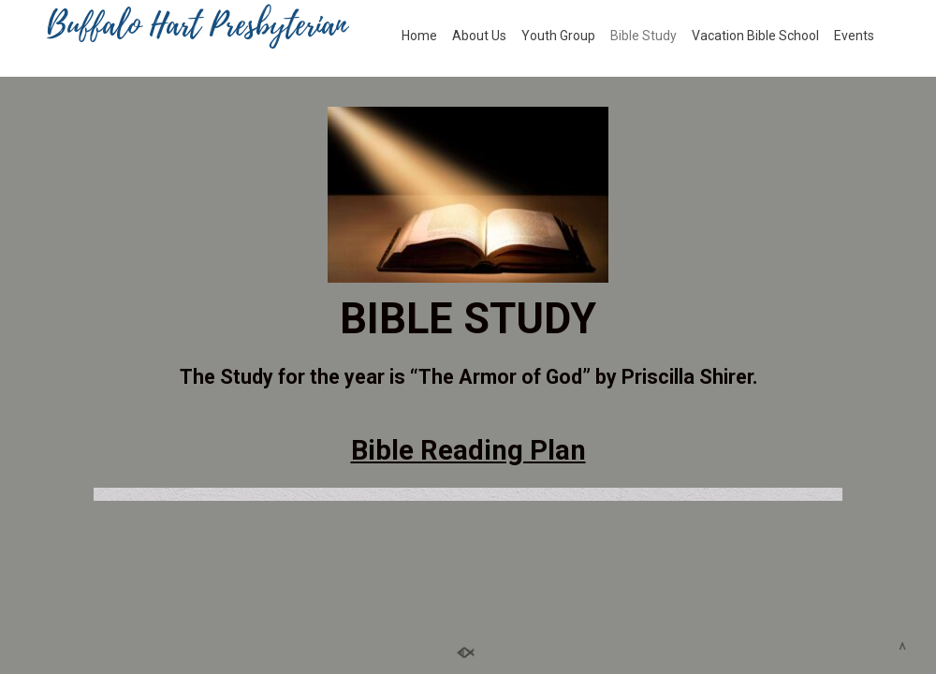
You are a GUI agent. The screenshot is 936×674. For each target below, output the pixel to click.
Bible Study (643, 35)
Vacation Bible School (755, 35)
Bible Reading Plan (468, 450)
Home (419, 35)
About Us (479, 35)
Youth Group (558, 35)
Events (854, 35)
